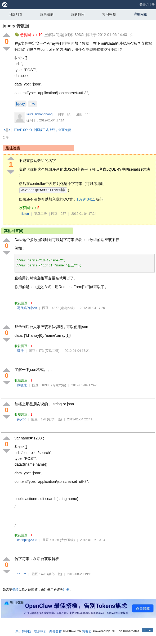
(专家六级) (58, 385)
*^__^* (21, 574)
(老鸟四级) (67, 308)
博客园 (87, 631)
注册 (151, 5)
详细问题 (140, 14)
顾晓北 (22, 385)
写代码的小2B (27, 308)
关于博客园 (23, 631)
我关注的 (47, 14)
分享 (6, 137)
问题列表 (16, 14)
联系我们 (40, 631)
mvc (32, 104)
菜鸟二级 (40, 214)
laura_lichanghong (39, 114)
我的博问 (78, 14)
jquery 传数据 (16, 26)
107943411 (86, 199)
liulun (25, 214)
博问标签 (109, 14)
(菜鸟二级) (51, 351)
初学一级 (64, 114)
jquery (20, 104)
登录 (142, 5)
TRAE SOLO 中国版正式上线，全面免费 (42, 130)
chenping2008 (27, 540)
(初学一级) (54, 419)
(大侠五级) (67, 540)
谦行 (20, 351)
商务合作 (55, 631)
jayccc (21, 419)
